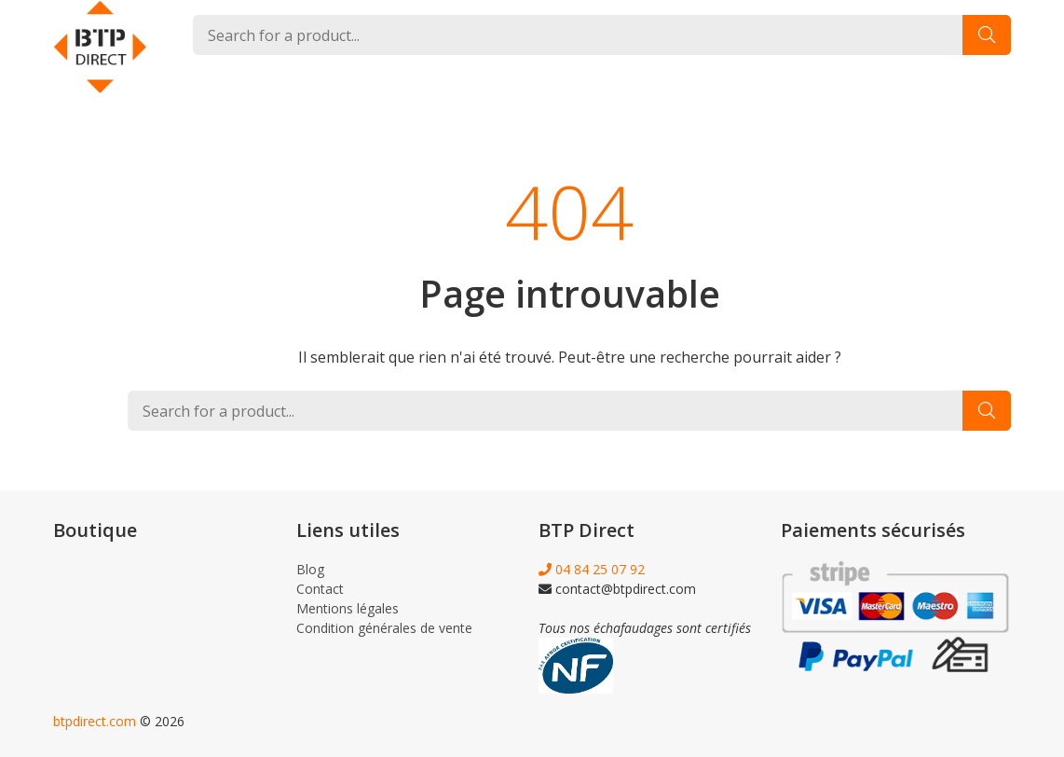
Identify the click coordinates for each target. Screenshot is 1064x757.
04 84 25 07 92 (592, 569)
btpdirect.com (94, 721)
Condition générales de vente (384, 628)
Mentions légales (347, 608)
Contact (320, 589)
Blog (310, 569)
